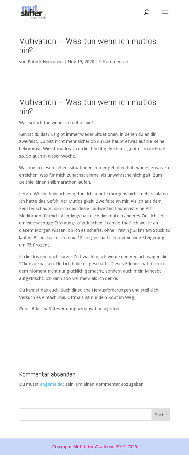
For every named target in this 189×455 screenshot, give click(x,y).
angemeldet (52, 384)
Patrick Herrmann (45, 61)
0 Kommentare (114, 61)
